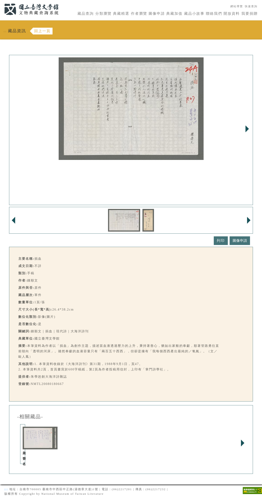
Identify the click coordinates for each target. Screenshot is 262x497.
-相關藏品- (30, 416)
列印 (221, 240)
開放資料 (232, 13)
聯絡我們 (214, 13)
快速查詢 (251, 6)
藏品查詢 (85, 13)
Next (247, 128)
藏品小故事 (194, 13)
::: (1, 2)
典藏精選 (121, 13)
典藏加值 (174, 13)
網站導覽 (236, 6)
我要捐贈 (249, 13)
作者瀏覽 (139, 13)
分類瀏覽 (103, 13)
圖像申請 (157, 13)
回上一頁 (42, 31)
